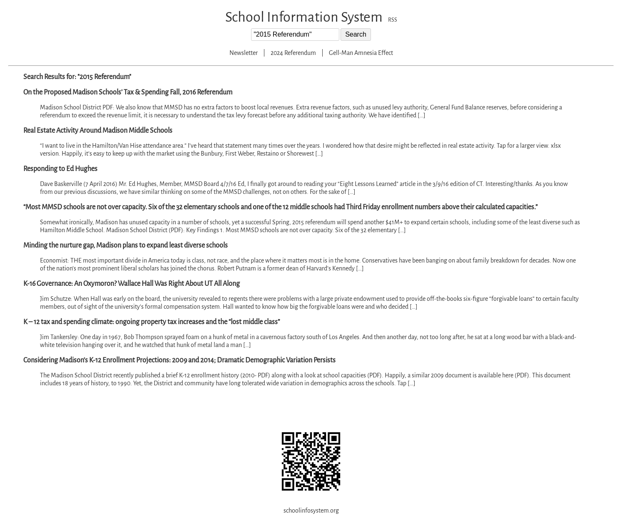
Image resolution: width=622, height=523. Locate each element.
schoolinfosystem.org (311, 510)
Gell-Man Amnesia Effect (361, 53)
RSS (392, 20)
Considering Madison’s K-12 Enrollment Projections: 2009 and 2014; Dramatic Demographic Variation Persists (179, 360)
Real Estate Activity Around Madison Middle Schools (97, 130)
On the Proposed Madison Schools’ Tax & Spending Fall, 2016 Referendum (127, 92)
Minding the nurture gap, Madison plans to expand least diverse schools (125, 245)
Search (355, 34)
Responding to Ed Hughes (60, 169)
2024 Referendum (293, 53)
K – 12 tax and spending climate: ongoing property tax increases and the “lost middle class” (151, 322)
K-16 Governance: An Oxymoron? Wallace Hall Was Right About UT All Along (131, 284)
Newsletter (243, 53)
